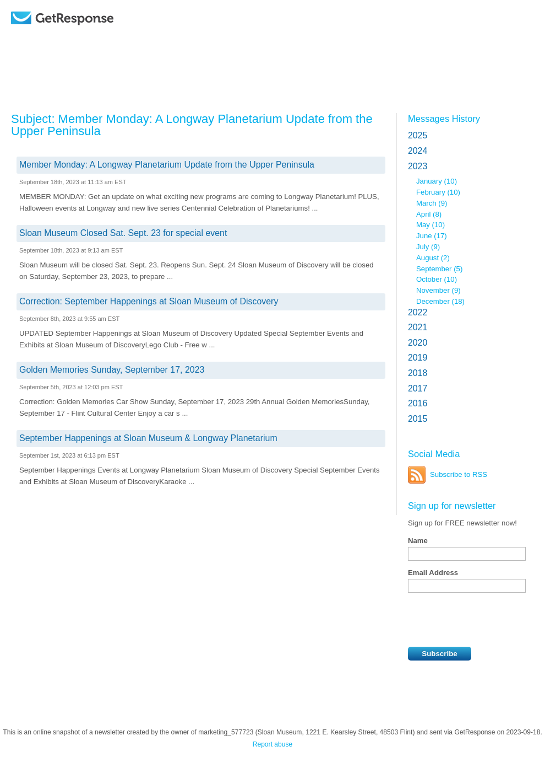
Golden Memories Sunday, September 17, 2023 (111, 369)
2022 (417, 312)
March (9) (431, 203)
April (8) (429, 214)
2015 (417, 418)
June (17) (431, 236)
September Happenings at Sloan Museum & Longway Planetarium (148, 438)
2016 (417, 403)
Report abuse (273, 744)
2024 (417, 150)
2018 (417, 373)
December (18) (440, 301)
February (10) (438, 192)
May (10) (430, 225)
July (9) (428, 247)
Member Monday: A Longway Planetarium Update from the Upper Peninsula (166, 164)
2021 (417, 327)
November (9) (438, 290)
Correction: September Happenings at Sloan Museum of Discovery (148, 301)
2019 (417, 357)
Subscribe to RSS (458, 474)
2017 (417, 388)
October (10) (436, 279)
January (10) (436, 181)
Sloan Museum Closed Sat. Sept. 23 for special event (123, 233)
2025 (417, 135)
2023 (417, 166)
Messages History (444, 119)
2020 (417, 342)
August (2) (433, 258)
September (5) (439, 269)
